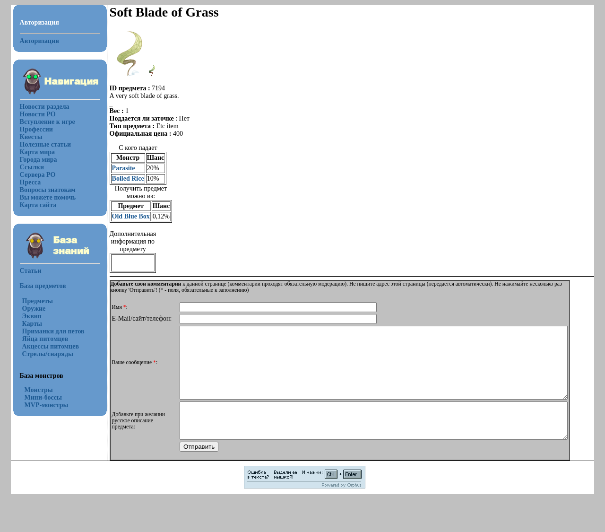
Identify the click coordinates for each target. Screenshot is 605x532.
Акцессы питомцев (50, 346)
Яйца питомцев (45, 338)
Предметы (37, 301)
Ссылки (32, 167)
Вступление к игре (47, 121)
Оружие (34, 308)
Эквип (32, 316)
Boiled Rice (128, 178)
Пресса (30, 182)
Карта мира (37, 152)
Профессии (36, 129)
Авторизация (39, 40)
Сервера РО (38, 174)
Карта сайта (38, 205)
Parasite (123, 168)
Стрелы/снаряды (47, 354)
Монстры (39, 389)
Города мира (38, 159)
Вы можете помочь (48, 197)
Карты (32, 323)
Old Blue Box (131, 216)
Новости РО (38, 114)
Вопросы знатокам (48, 189)
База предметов (43, 285)
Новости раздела (44, 106)
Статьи (31, 270)
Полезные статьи (45, 144)
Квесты (31, 136)
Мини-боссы (43, 397)
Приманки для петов (53, 331)
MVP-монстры (47, 405)
